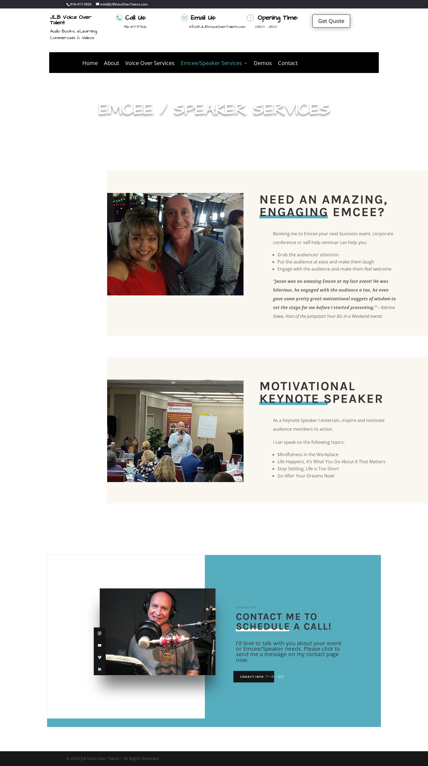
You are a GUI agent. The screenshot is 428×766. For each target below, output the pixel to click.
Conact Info (252, 677)
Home (90, 64)
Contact (288, 64)
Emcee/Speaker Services (211, 64)
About (111, 64)
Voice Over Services (150, 64)
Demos (263, 64)
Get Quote (331, 21)
